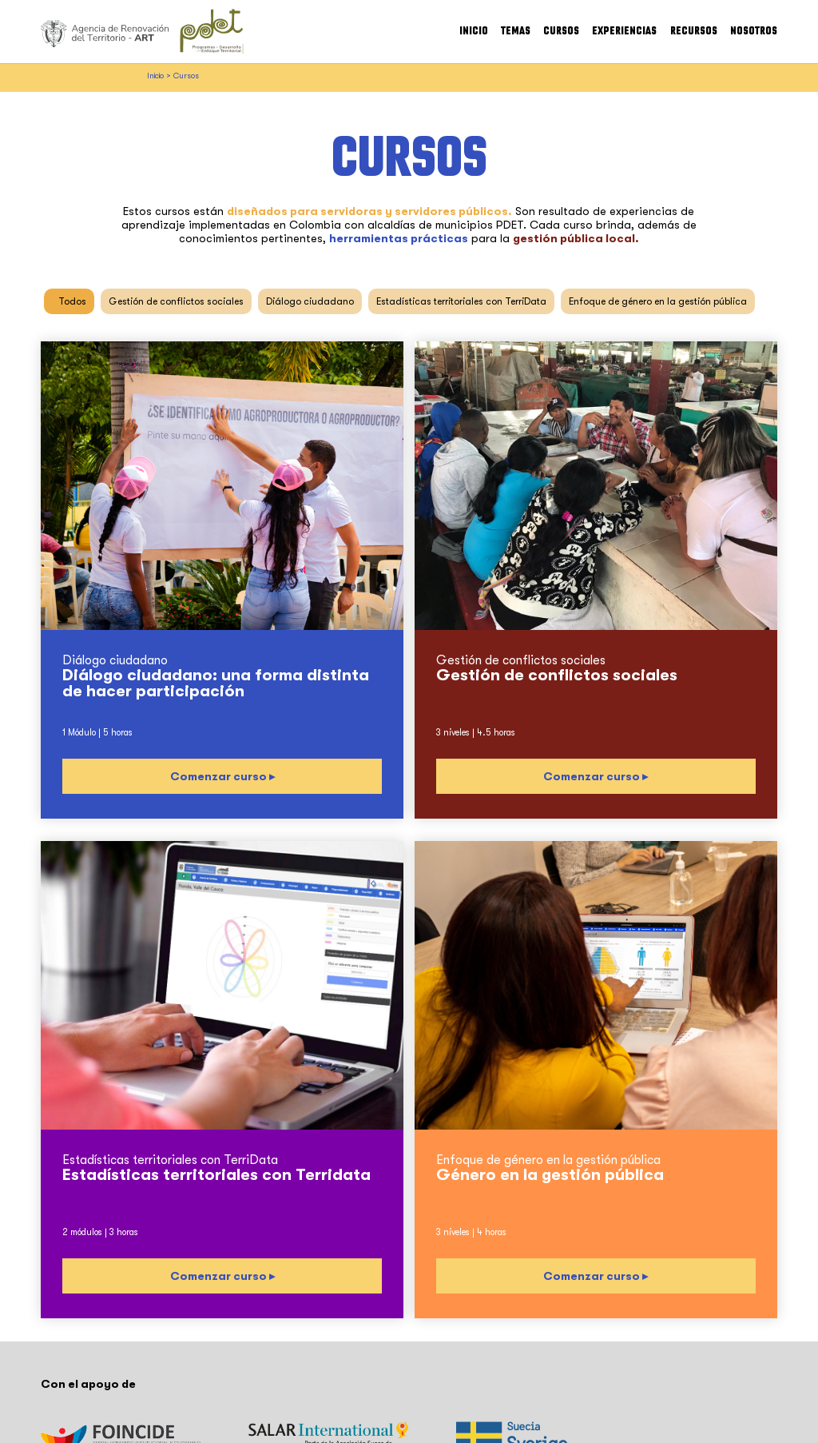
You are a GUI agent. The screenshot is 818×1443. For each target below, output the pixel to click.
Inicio (473, 31)
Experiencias (624, 31)
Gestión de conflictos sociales (176, 301)
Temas (515, 31)
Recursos (693, 31)
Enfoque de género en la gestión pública (658, 301)
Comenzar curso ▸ (222, 776)
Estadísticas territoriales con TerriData (461, 301)
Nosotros (753, 31)
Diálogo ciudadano (310, 301)
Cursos (561, 31)
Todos (72, 301)
